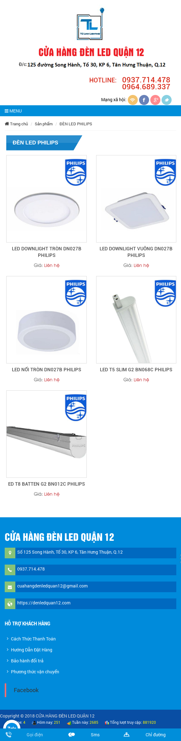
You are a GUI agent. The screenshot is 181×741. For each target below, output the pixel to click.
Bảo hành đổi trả (27, 661)
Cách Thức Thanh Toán (33, 639)
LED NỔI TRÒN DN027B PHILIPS (46, 370)
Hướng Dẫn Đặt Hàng (31, 650)
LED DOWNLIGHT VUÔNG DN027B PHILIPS (136, 252)
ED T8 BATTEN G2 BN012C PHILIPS (46, 484)
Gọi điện (35, 735)
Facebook (26, 690)
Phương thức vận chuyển (35, 672)
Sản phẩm (44, 124)
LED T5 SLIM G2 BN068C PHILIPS (136, 370)
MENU (13, 111)
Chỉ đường (156, 735)
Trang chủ (16, 124)
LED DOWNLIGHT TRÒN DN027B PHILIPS (46, 252)
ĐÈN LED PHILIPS (75, 124)
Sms (95, 735)
